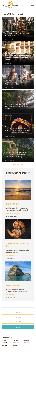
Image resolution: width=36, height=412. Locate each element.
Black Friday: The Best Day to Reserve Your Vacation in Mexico (17, 209)
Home (4, 340)
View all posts (17, 164)
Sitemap (5, 345)
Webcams (15, 343)
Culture (7, 140)
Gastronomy (12, 243)
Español (15, 345)
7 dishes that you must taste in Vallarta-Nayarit (17, 251)
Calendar (5, 343)
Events (6, 42)
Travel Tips (7, 18)
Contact (26, 343)
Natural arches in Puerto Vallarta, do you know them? (16, 290)
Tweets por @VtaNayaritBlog (9, 352)
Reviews (26, 340)
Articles (15, 340)
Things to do (8, 91)
